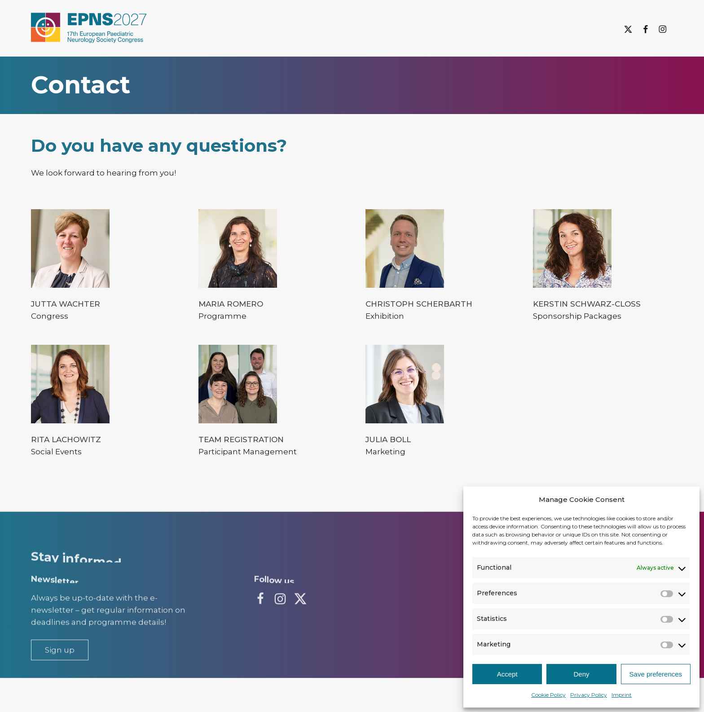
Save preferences (655, 674)
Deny (581, 674)
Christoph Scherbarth (418, 303)
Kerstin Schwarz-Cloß (587, 303)
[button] (60, 670)
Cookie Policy (548, 694)
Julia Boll (388, 439)
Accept (507, 674)
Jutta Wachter (65, 303)
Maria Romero (230, 303)
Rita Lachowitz (66, 439)
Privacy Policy (588, 694)
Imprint (622, 694)
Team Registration (241, 439)
